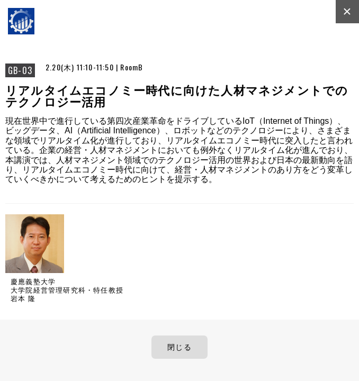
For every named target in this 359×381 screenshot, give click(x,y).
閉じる (179, 347)
